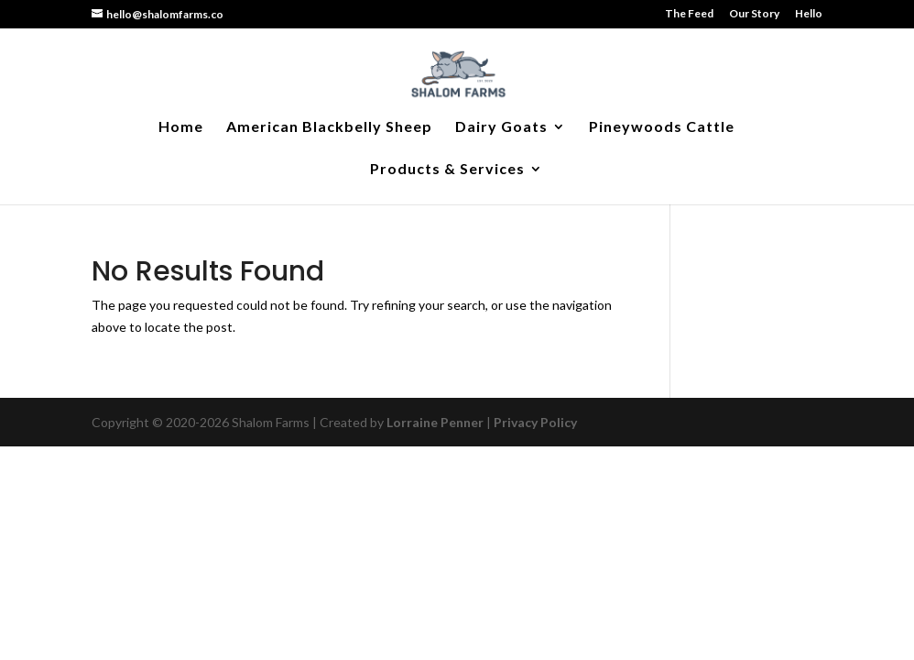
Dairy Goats (501, 127)
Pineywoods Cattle (661, 127)
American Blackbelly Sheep (329, 127)
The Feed (689, 14)
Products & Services (447, 169)
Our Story (754, 14)
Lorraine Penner (435, 422)
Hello (808, 14)
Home (180, 127)
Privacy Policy (535, 422)
